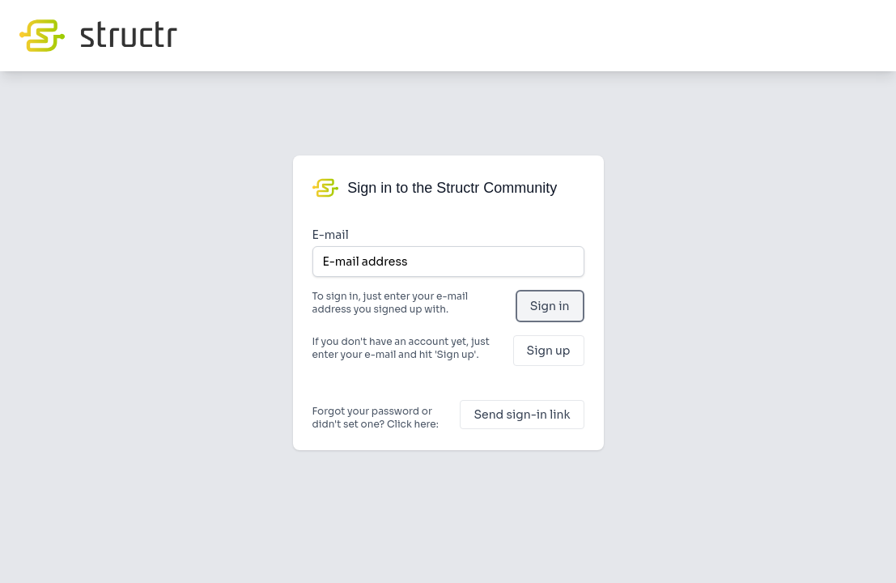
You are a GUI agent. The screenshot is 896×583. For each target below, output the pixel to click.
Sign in (550, 306)
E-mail (330, 235)
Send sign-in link (521, 414)
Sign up (549, 350)
